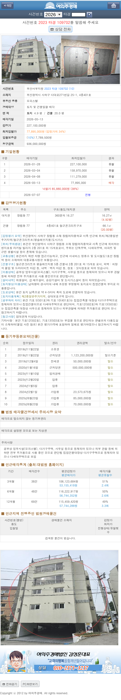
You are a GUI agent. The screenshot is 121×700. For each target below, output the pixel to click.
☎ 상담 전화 (60, 29)
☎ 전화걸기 (9, 684)
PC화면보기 (30, 684)
